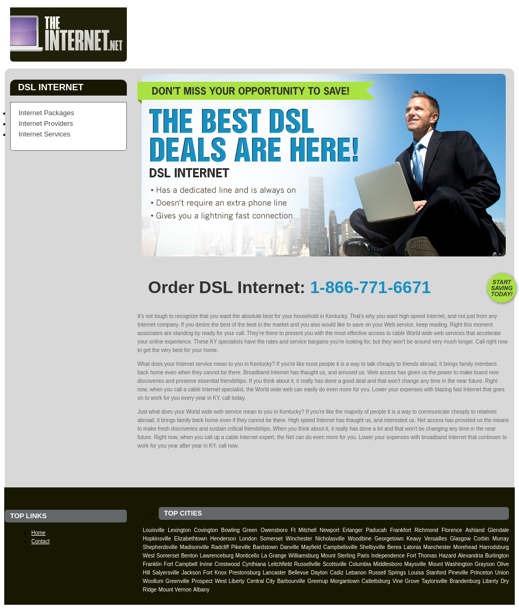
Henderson (223, 539)
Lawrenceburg (216, 556)
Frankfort (400, 530)
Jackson (191, 573)
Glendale (498, 530)
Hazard (447, 556)
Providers (352, 52)
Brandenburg (464, 581)
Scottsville (335, 564)
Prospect (202, 581)
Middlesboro (387, 564)
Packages (303, 52)
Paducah (376, 530)
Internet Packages (46, 113)
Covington (206, 530)
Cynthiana (254, 564)
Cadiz (337, 573)
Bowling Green (239, 530)
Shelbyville (372, 547)
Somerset (271, 539)
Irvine (206, 564)
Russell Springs (387, 573)
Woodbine (359, 539)
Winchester (299, 539)
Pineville (458, 573)
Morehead (465, 547)
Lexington (179, 530)
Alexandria (470, 556)
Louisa (415, 573)
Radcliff (220, 547)
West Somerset (161, 556)
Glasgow (460, 539)
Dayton (319, 573)
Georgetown (389, 539)
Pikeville (240, 547)
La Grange (274, 556)
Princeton (481, 573)
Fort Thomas (422, 556)
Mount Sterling (338, 556)
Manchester (437, 547)
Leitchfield (280, 564)
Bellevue (298, 573)
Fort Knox (215, 573)
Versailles (435, 539)
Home (259, 52)
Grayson (484, 564)
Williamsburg (304, 556)
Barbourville (291, 581)
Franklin (152, 564)
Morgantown (344, 581)
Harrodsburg (494, 547)
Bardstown (265, 547)
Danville (289, 547)
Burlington (497, 556)
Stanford (436, 573)
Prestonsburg (244, 573)
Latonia (412, 547)
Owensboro (274, 530)
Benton (189, 556)
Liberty (490, 581)
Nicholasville (330, 539)
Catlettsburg (375, 581)
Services (400, 52)
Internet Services (45, 134)
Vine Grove (405, 581)
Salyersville (165, 573)
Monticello (248, 556)
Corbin (481, 539)
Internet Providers (46, 123)
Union (502, 573)
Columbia (360, 564)
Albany (201, 590)
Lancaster (274, 573)
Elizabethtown (190, 539)
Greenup (317, 581)
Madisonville (194, 547)
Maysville (415, 564)
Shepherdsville (160, 547)
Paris (363, 556)
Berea (394, 547)
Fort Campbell (180, 564)
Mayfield (311, 547)
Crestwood (227, 564)
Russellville (307, 564)
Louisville (154, 530)
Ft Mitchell (303, 530)
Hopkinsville (157, 539)
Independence (387, 556)
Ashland (475, 530)
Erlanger (353, 530)
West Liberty (230, 581)
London (248, 539)
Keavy (413, 539)
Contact (445, 52)
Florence (452, 530)
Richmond (426, 530)
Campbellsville (340, 547)
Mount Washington (450, 564)
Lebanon (355, 573)
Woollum (153, 581)
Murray (500, 539)
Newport (329, 530)
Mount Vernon (174, 590)
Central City (261, 581)
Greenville (177, 581)
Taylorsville (434, 581)
